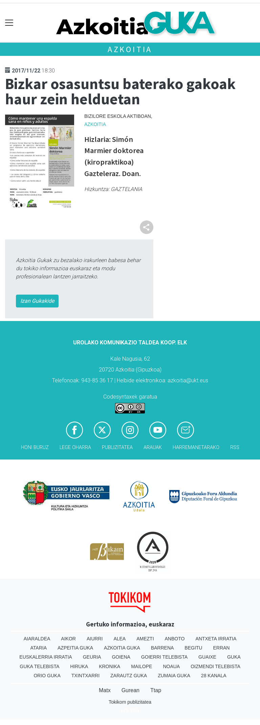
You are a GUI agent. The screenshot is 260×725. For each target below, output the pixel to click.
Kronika (109, 666)
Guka (234, 657)
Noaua (171, 666)
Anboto (175, 638)
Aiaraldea (37, 638)
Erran (221, 648)
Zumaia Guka (174, 675)
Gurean (130, 690)
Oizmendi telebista (215, 666)
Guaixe (207, 657)
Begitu (193, 648)
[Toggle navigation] (9, 23)
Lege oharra (75, 447)
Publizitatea (117, 447)
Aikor (68, 638)
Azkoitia (130, 49)
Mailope (141, 666)
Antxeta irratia (215, 638)
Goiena (121, 657)
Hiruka (79, 666)
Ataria (38, 648)
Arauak (153, 447)
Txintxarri (85, 675)
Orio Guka (47, 675)
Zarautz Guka (128, 675)
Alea (119, 638)
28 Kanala (213, 675)
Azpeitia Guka (75, 648)
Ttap (155, 690)
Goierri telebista (164, 657)
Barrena (162, 648)
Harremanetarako (196, 447)
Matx (105, 690)
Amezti (145, 638)
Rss (234, 447)
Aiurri (95, 638)
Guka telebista (39, 666)
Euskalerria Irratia (45, 657)
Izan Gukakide (37, 301)
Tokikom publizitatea (130, 702)
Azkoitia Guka (122, 648)
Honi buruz (35, 447)
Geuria (92, 657)
